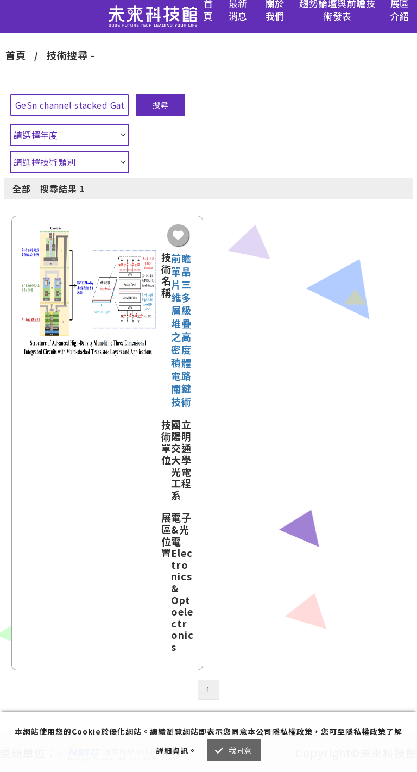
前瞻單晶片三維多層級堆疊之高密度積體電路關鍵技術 (181, 330)
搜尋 (161, 104)
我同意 (240, 750)
